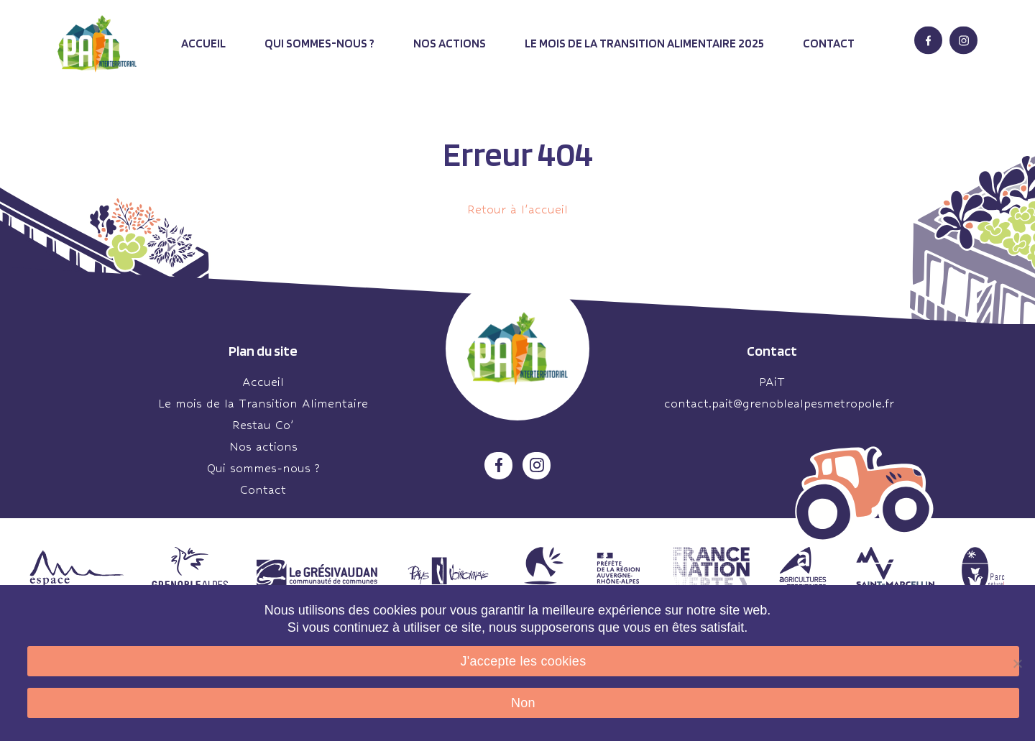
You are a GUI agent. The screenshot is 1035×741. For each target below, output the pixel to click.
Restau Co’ (263, 425)
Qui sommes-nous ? (319, 43)
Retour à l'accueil (517, 209)
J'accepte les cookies (523, 661)
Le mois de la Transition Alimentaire (263, 403)
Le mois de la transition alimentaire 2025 (644, 43)
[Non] (1017, 663)
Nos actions (449, 43)
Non (523, 703)
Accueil (203, 43)
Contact (829, 43)
